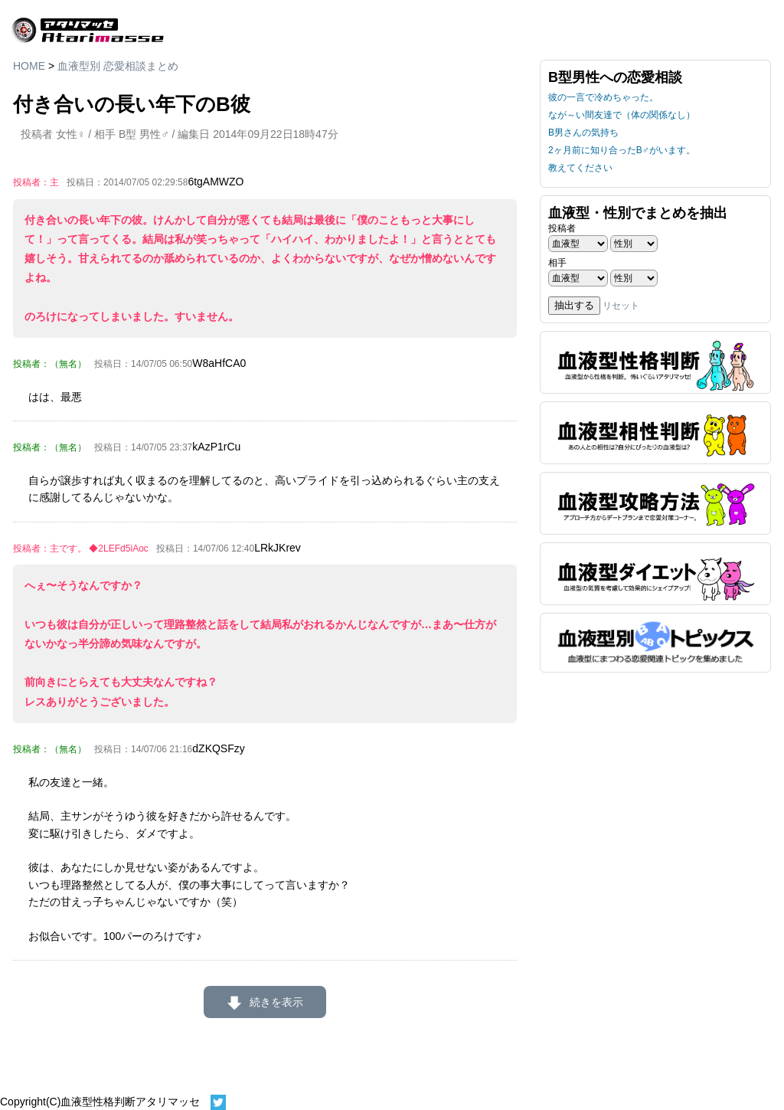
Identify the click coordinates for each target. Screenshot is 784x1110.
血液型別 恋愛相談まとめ (117, 66)
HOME (29, 66)
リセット (621, 305)
